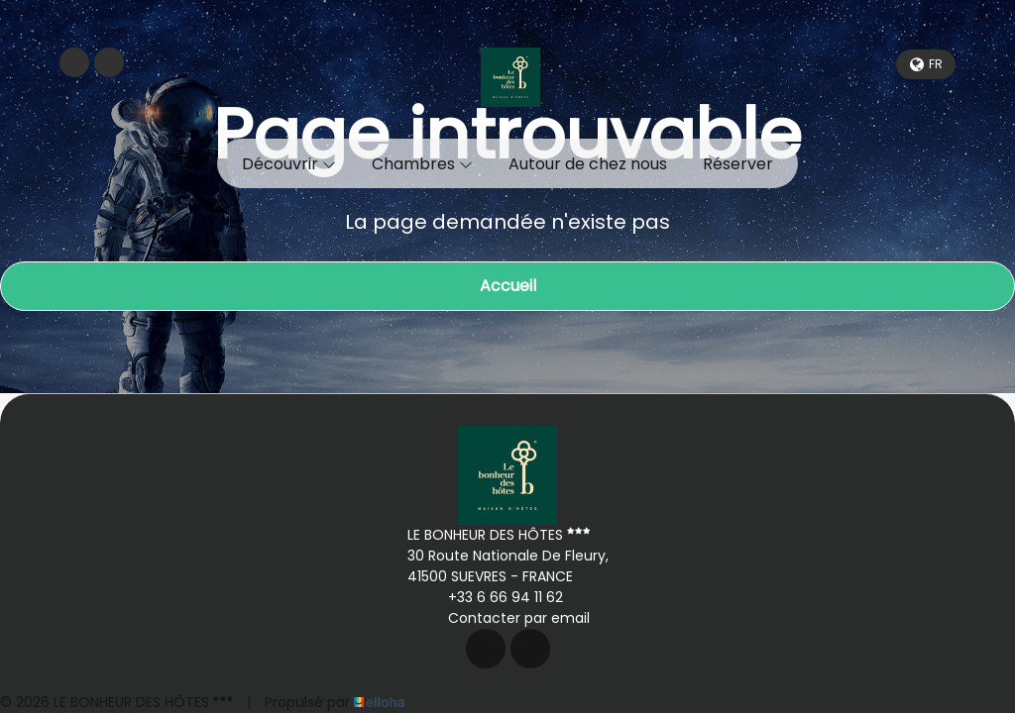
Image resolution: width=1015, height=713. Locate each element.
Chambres (422, 164)
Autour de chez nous (587, 164)
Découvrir (289, 164)
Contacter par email (507, 618)
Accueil (508, 285)
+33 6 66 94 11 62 (494, 597)
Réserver (738, 164)
